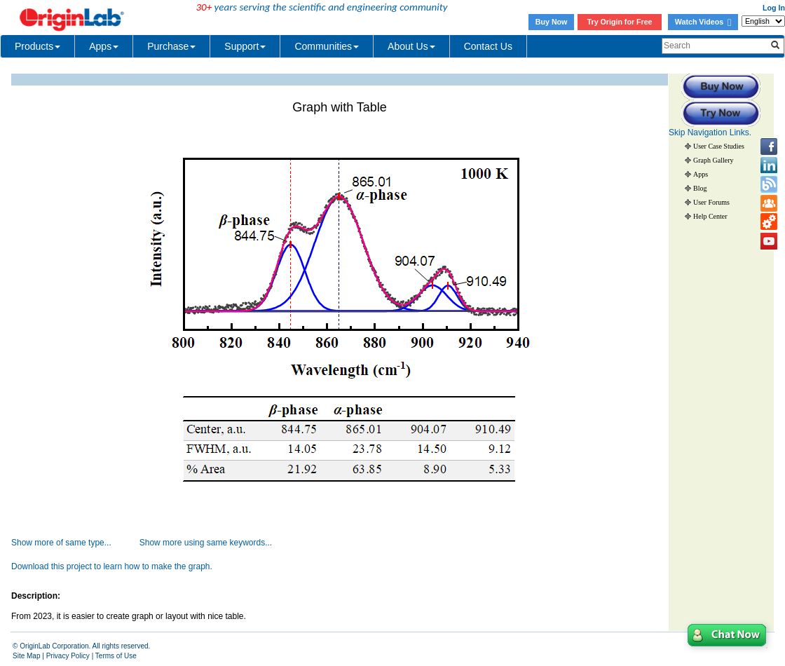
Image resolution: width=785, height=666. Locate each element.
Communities (326, 46)
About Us (411, 46)
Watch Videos (703, 22)
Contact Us (488, 46)
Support (245, 46)
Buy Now (551, 22)
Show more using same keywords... (205, 543)
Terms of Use (116, 656)
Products (37, 46)
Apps (103, 46)
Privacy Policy (68, 656)
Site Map (26, 656)
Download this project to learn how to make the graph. (111, 566)
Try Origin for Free (620, 22)
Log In (774, 8)
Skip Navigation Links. (710, 132)
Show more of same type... (61, 543)
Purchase (171, 46)
